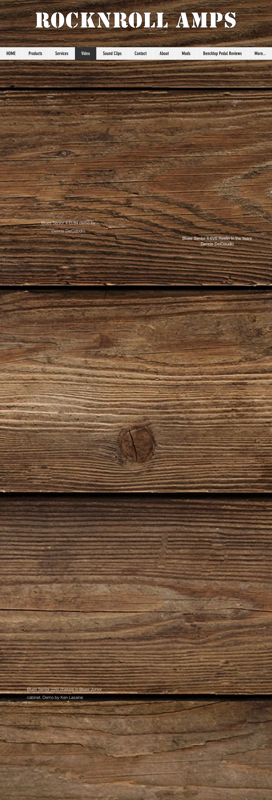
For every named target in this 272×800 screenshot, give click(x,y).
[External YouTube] (205, 104)
